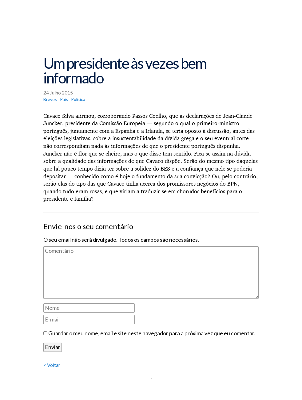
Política (78, 99)
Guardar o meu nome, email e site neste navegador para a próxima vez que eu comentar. (151, 333)
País (64, 99)
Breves (50, 99)
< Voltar (51, 365)
